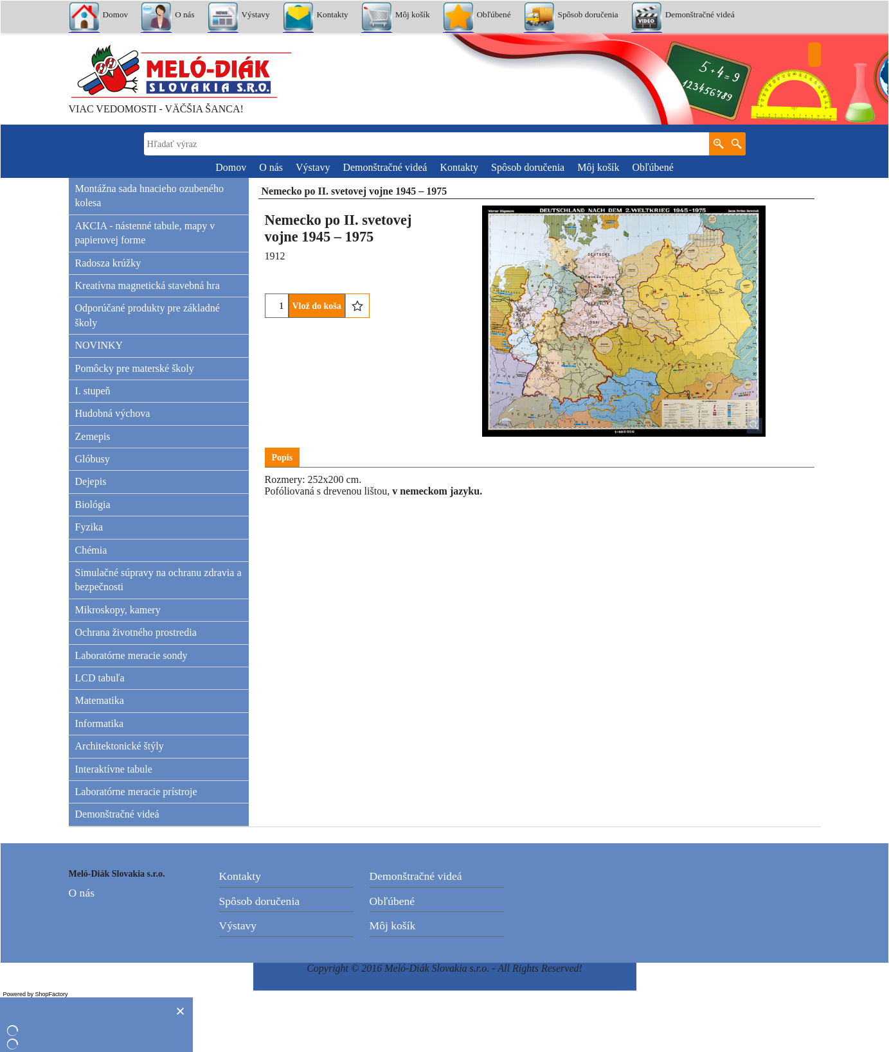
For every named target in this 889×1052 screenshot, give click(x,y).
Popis (282, 457)
